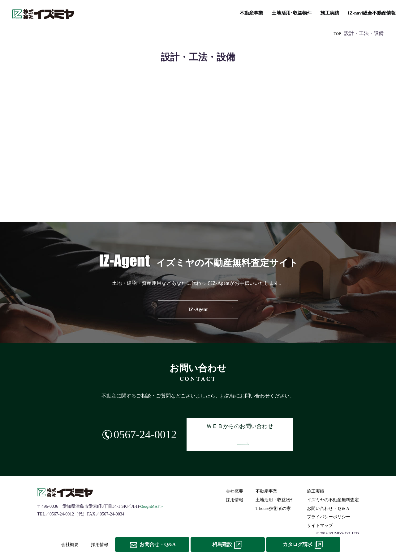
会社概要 (234, 476)
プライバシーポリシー (329, 502)
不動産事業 (101, 12)
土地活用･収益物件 (140, 12)
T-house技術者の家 (267, 12)
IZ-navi (198, 188)
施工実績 (176, 12)
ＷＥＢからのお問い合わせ (243, 427)
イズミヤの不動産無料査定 (353, 12)
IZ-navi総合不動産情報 (216, 12)
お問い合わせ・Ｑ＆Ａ (328, 493)
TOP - (338, 33)
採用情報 (234, 485)
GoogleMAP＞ (152, 491)
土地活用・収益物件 (275, 485)
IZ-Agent (198, 309)
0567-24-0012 (140, 427)
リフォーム (305, 12)
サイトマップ (320, 510)
